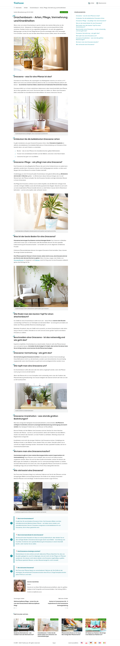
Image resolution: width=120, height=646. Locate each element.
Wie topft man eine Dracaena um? (86, 35)
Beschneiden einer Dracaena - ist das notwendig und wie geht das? (90, 30)
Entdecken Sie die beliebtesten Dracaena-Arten (90, 18)
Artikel (26, 7)
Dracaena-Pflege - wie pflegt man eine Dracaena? (91, 20)
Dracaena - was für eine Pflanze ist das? (88, 15)
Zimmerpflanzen (19, 260)
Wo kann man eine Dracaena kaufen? (87, 42)
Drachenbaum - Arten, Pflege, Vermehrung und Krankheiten (48, 7)
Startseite (19, 7)
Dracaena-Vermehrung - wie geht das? (88, 33)
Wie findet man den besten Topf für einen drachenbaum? (88, 26)
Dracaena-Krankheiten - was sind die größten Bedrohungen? (89, 38)
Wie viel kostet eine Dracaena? (85, 44)
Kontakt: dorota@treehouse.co (34, 591)
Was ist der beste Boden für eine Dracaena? (89, 23)
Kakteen (37, 260)
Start (54, 643)
